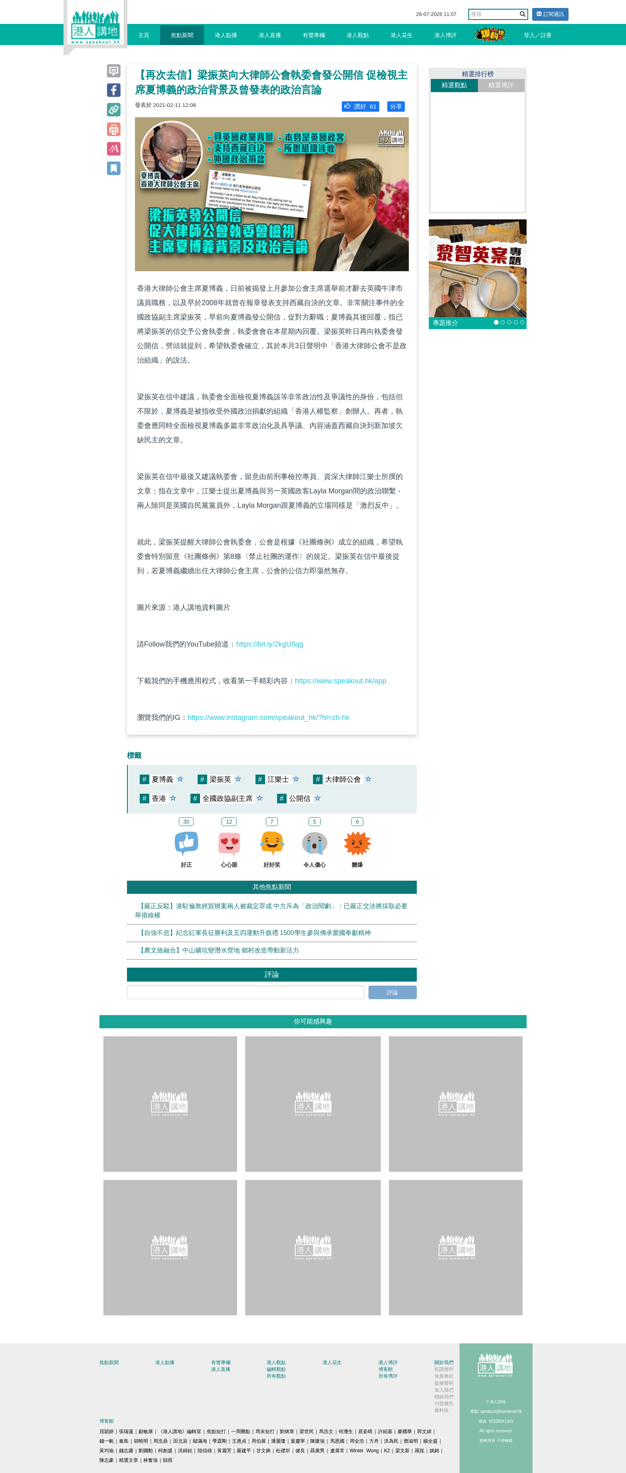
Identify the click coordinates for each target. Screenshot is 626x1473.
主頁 (143, 35)
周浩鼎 (160, 1441)
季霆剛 (219, 1441)
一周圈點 (240, 1431)
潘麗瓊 (278, 1441)
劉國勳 (146, 1450)
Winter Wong (364, 1450)
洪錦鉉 (185, 1450)
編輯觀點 (276, 1369)
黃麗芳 (224, 1450)
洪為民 (391, 1441)
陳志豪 (106, 1460)
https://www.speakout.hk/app (340, 681)
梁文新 (402, 1450)
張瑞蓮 (126, 1431)
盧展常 (337, 1450)
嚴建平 (244, 1450)
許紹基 (385, 1431)
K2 (387, 1450)
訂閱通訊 (550, 14)
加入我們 (444, 1390)
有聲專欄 (314, 35)
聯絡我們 (444, 1397)
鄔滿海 (200, 1441)
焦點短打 (216, 1431)
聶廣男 (317, 1450)
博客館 (385, 1369)
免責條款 (444, 1376)
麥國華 (405, 1431)
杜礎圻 (283, 1450)
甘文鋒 (263, 1450)
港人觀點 (358, 35)
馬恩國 (337, 1441)
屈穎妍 (106, 1431)
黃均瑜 (106, 1450)
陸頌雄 (205, 1450)
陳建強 (317, 1441)
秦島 (124, 1441)
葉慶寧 (298, 1441)
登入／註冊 (538, 35)
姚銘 (434, 1450)
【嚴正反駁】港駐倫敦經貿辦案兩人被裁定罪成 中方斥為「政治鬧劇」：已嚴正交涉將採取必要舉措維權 (271, 911)
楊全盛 (430, 1441)
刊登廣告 (444, 1403)
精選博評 (501, 85)
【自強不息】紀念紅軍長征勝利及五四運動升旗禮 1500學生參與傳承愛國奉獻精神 (254, 932)
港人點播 (226, 35)
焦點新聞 (182, 35)
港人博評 (445, 35)
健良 (300, 1450)
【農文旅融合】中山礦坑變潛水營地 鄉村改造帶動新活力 (218, 950)
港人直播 (270, 35)
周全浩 (357, 1441)
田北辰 (180, 1441)
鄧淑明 (411, 1441)
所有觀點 (276, 1376)
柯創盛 (165, 1450)
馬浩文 (326, 1431)
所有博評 (388, 1376)
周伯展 (259, 1441)
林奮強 (150, 1460)
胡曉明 (141, 1441)
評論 (392, 992)
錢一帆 (106, 1441)
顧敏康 (146, 1431)
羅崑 (419, 1450)
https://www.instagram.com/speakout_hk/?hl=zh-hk (269, 718)
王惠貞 (239, 1441)
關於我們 (444, 1362)
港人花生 (401, 35)
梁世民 (306, 1431)
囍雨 (167, 1460)
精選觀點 (454, 85)
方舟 (374, 1441)
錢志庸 (126, 1450)
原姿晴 (365, 1431)
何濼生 (346, 1431)
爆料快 (441, 1410)
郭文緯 (424, 1431)
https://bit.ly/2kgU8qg (269, 644)
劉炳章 (287, 1431)
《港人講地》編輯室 (179, 1431)
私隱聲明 (444, 1369)
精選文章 (128, 1460)
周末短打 (265, 1431)
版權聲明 (444, 1383)
